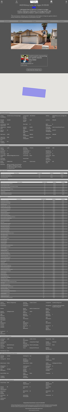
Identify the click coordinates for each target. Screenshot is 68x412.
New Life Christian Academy (5, 230)
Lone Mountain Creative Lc (5, 200)
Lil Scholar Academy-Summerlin (5, 257)
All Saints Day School (4, 274)
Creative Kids (3, 262)
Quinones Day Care (3, 273)
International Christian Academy (6, 270)
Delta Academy (3, 191)
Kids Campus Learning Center (5, 253)
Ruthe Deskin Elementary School (6, 174)
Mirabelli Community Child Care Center (7, 269)
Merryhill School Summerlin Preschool (7, 297)
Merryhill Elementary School (5, 294)
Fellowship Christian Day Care (5, 212)
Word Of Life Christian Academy (5, 215)
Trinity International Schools (5, 292)
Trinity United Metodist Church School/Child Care (8, 290)
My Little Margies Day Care (5, 276)
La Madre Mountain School (5, 296)
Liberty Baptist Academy (4, 235)
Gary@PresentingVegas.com (27, 63)
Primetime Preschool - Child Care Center (7, 286)
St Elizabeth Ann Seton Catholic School (7, 245)
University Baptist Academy (5, 238)
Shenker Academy (3, 261)
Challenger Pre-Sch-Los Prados (5, 203)
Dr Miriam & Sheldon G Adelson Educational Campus (9, 281)
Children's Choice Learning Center (6, 265)
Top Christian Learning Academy (6, 208)
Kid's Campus (3, 282)
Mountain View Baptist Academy (6, 223)
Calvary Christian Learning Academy (6, 218)
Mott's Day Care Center (4, 234)
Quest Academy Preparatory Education (7, 183)
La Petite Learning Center (5, 249)
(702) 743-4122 (24, 65)
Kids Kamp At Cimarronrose (5, 226)
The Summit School (4, 242)
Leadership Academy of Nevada (5, 187)
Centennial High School (4, 177)
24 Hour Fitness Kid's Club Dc (5, 220)
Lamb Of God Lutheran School (5, 224)
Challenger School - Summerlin (5, 277)
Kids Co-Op (2, 222)
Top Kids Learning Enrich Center (6, 207)
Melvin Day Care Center (4, 278)
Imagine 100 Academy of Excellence (6, 194)
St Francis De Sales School (5, 251)
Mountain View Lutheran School (5, 254)
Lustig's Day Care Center (4, 255)
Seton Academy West (4, 239)
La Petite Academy (3, 243)
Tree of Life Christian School (5, 228)
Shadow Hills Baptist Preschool (5, 246)
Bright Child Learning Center (5, 231)
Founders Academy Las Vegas (5, 184)
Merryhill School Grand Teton (5, 258)
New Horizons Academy (4, 288)
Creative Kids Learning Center (5, 210)
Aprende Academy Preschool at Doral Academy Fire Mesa (9, 186)
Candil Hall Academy (4, 204)
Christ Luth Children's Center (5, 259)
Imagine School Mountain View (5, 190)
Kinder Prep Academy (4, 211)
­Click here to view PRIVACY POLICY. (46, 406)
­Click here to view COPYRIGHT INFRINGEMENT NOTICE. (32, 406)
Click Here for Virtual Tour (34, 70)
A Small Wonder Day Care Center (6, 285)
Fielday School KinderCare (5, 214)
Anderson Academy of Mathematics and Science (8, 216)
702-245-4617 (32, 115)
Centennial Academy (4, 241)
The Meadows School (4, 250)
